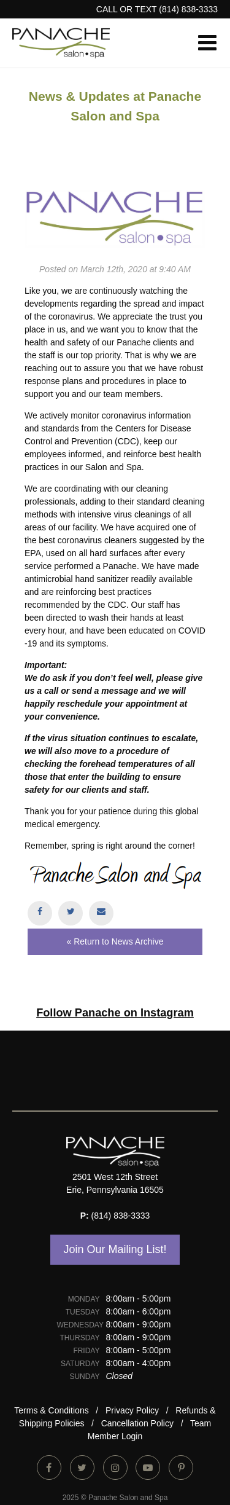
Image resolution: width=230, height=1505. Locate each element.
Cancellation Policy (137, 1423)
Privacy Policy (132, 1410)
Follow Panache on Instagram (115, 1013)
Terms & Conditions (51, 1410)
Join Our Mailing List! (114, 1249)
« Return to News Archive (115, 941)
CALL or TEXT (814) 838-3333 (157, 9)
